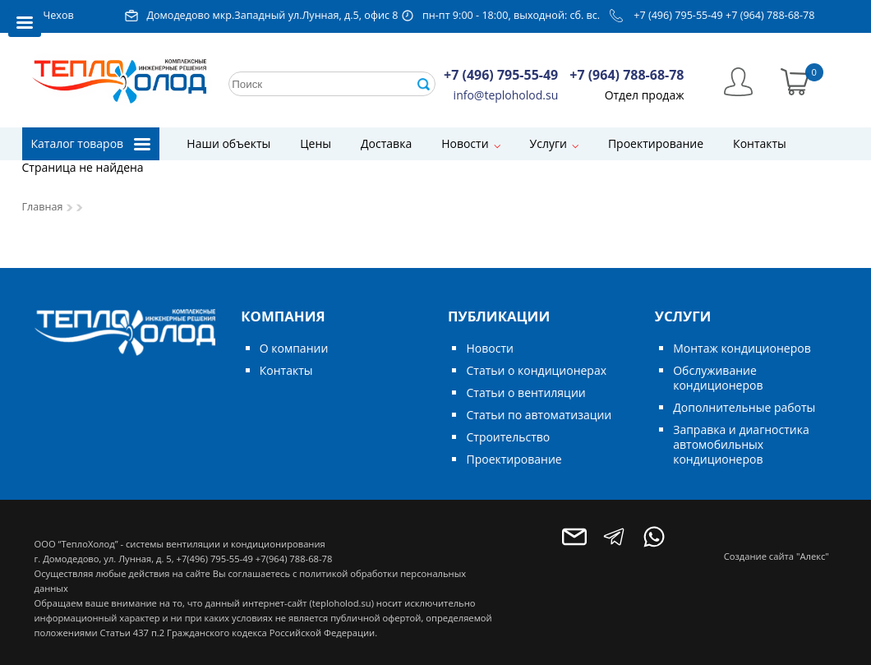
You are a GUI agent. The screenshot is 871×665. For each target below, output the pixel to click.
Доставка (386, 143)
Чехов (59, 15)
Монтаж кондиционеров (741, 348)
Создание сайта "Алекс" (776, 556)
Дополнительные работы (744, 407)
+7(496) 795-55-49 (214, 558)
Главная (42, 207)
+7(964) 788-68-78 (294, 558)
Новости (464, 143)
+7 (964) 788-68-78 (770, 15)
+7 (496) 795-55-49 (678, 15)
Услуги (548, 143)
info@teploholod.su (506, 95)
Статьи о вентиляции (525, 392)
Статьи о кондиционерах (536, 370)
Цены (315, 143)
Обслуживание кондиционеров (718, 378)
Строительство (508, 437)
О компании (294, 348)
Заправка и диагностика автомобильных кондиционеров (741, 444)
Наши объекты (228, 143)
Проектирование (655, 143)
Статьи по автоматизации (538, 415)
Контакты (759, 143)
